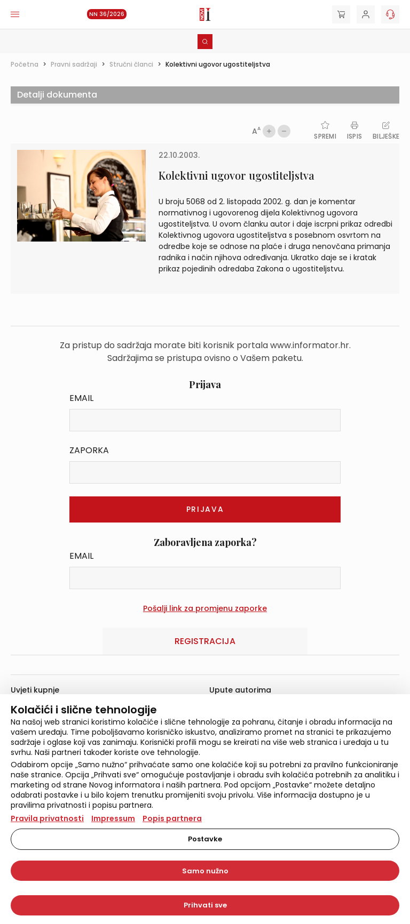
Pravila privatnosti (47, 818)
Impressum (113, 818)
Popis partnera (172, 818)
